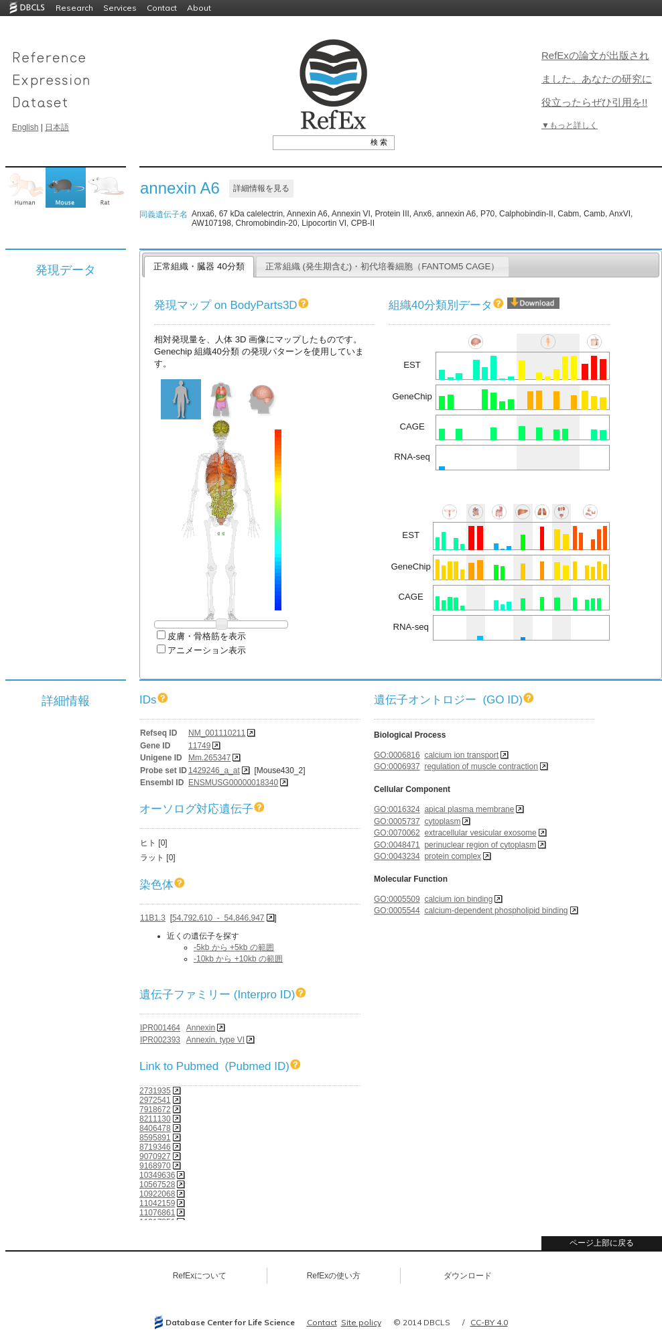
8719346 (155, 1147)
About (199, 8)
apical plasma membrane (469, 809)
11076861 (157, 1212)
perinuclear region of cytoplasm (480, 845)
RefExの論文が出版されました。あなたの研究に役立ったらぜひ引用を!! (596, 79)
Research (74, 8)
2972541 (155, 1100)
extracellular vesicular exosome (480, 833)
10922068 (157, 1194)
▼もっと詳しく (569, 125)
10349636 (157, 1175)
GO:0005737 (397, 821)
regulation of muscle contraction (480, 766)
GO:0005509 (397, 899)
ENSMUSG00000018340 (233, 782)
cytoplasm (442, 821)
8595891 (155, 1137)
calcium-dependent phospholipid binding (496, 910)
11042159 (157, 1203)
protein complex (452, 856)
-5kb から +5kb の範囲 (234, 947)
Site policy (361, 1322)
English (25, 127)
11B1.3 (153, 918)
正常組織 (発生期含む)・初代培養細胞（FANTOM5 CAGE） (382, 266)
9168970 (155, 1165)
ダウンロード (468, 1275)
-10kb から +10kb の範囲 (238, 958)
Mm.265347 (209, 757)
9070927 (155, 1156)
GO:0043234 (397, 856)
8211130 (155, 1119)
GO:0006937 (397, 766)
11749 (199, 745)
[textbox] (318, 142)
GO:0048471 (397, 845)
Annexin (200, 1027)
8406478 (155, 1128)
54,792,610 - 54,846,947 (218, 918)
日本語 (57, 127)
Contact (162, 8)
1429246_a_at (214, 770)
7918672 (155, 1109)
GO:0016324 (397, 809)
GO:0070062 (397, 833)
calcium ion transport (461, 755)
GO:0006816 (397, 755)
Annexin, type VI (215, 1040)
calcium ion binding (458, 899)
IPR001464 (160, 1027)
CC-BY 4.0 (489, 1322)
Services (120, 8)
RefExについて (200, 1275)
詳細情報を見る (261, 188)
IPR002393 (160, 1040)
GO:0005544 (397, 910)
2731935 (155, 1090)
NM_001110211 (216, 733)
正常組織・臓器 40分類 (198, 266)
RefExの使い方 (334, 1275)
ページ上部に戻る (602, 1243)
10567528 (157, 1184)
